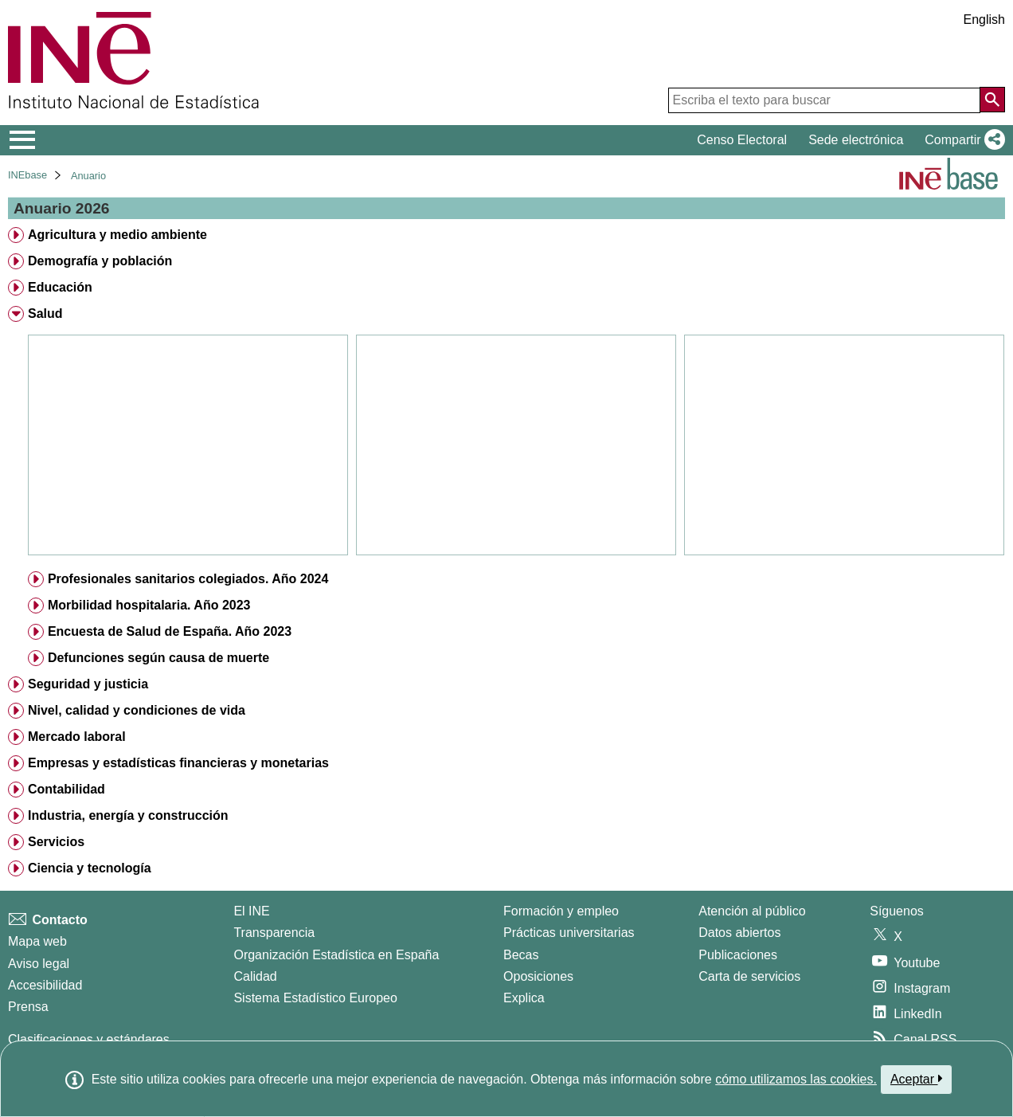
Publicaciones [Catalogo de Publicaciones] (737, 955)
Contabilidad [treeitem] (66, 789)
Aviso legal (38, 963)
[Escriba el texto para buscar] (824, 100)
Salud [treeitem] (45, 313)
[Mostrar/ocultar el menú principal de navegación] (22, 140)
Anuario (88, 176)
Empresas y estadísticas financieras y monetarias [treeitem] (178, 763)
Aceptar (916, 1079)
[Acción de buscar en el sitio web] (992, 99)
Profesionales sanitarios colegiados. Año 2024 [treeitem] (188, 579)
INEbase (27, 175)
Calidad (254, 976)
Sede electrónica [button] (855, 140)
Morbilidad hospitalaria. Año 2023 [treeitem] (149, 605)
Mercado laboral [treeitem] (77, 736)
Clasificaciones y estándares (89, 1039)
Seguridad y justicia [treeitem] (88, 684)
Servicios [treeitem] (56, 842)
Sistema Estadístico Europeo (315, 998)
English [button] (984, 19)
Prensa (28, 1006)
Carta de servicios (749, 976)
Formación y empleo (561, 911)
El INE (251, 911)
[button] (961, 140)
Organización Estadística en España (336, 955)
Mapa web (37, 941)
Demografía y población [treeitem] (100, 261)
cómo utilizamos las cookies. (796, 1079)
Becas (520, 955)
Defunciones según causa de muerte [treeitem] (158, 657)
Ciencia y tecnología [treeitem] (89, 868)
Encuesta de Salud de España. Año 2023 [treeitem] (169, 631)
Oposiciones (538, 976)
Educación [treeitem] (60, 287)
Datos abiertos (739, 932)
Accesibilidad (45, 985)
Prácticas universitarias (569, 932)
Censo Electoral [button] (742, 140)
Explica (524, 998)
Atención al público (751, 911)
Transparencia (274, 932)
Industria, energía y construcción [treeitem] (128, 815)
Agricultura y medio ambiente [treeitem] (117, 234)
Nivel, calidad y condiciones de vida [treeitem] (136, 710)
